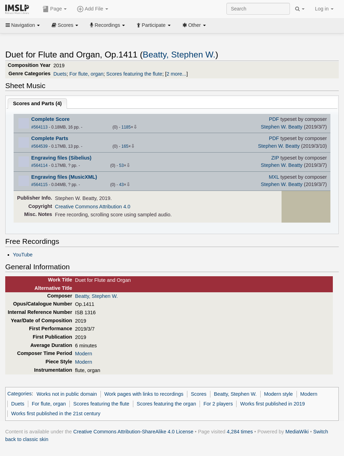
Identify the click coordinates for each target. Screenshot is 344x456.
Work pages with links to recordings (144, 394)
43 (121, 184)
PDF (274, 119)
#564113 (39, 127)
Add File (92, 9)
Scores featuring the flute (134, 74)
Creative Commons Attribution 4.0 (92, 206)
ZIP (275, 158)
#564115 (39, 184)
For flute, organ (86, 74)
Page (55, 9)
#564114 (39, 165)
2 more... (176, 74)
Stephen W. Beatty (282, 127)
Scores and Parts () (37, 103)
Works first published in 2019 (272, 404)
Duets (60, 74)
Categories (19, 394)
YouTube (23, 254)
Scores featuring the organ (166, 404)
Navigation (23, 25)
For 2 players (218, 404)
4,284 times (240, 431)
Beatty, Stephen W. (179, 54)
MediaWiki (297, 431)
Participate (153, 25)
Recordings (107, 25)
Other (194, 25)
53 (121, 165)
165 (124, 146)
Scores (65, 25)
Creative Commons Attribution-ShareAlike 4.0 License (133, 431)
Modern (83, 353)
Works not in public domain (67, 394)
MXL (274, 177)
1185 (126, 127)
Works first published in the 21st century (55, 413)
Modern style (278, 394)
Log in (324, 8)
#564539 (39, 146)
